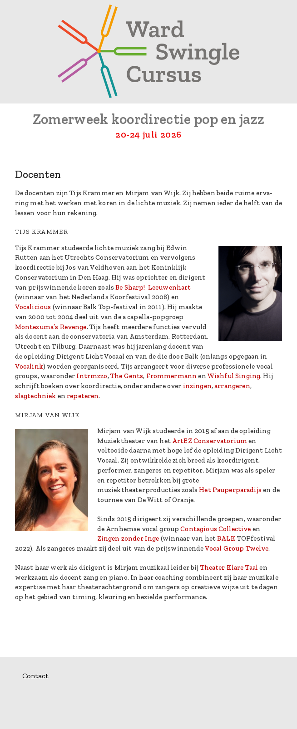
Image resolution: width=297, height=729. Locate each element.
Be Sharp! (130, 287)
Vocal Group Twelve (237, 548)
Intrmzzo (91, 376)
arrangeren (232, 386)
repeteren (83, 396)
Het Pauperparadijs (230, 490)
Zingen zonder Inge (128, 538)
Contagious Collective (215, 529)
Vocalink (29, 366)
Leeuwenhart (169, 287)
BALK (226, 538)
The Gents (126, 376)
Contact (35, 675)
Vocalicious (33, 307)
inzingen (197, 386)
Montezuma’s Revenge (51, 327)
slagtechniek (35, 396)
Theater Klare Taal (229, 567)
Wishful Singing (233, 376)
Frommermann (171, 376)
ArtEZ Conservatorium (209, 441)
